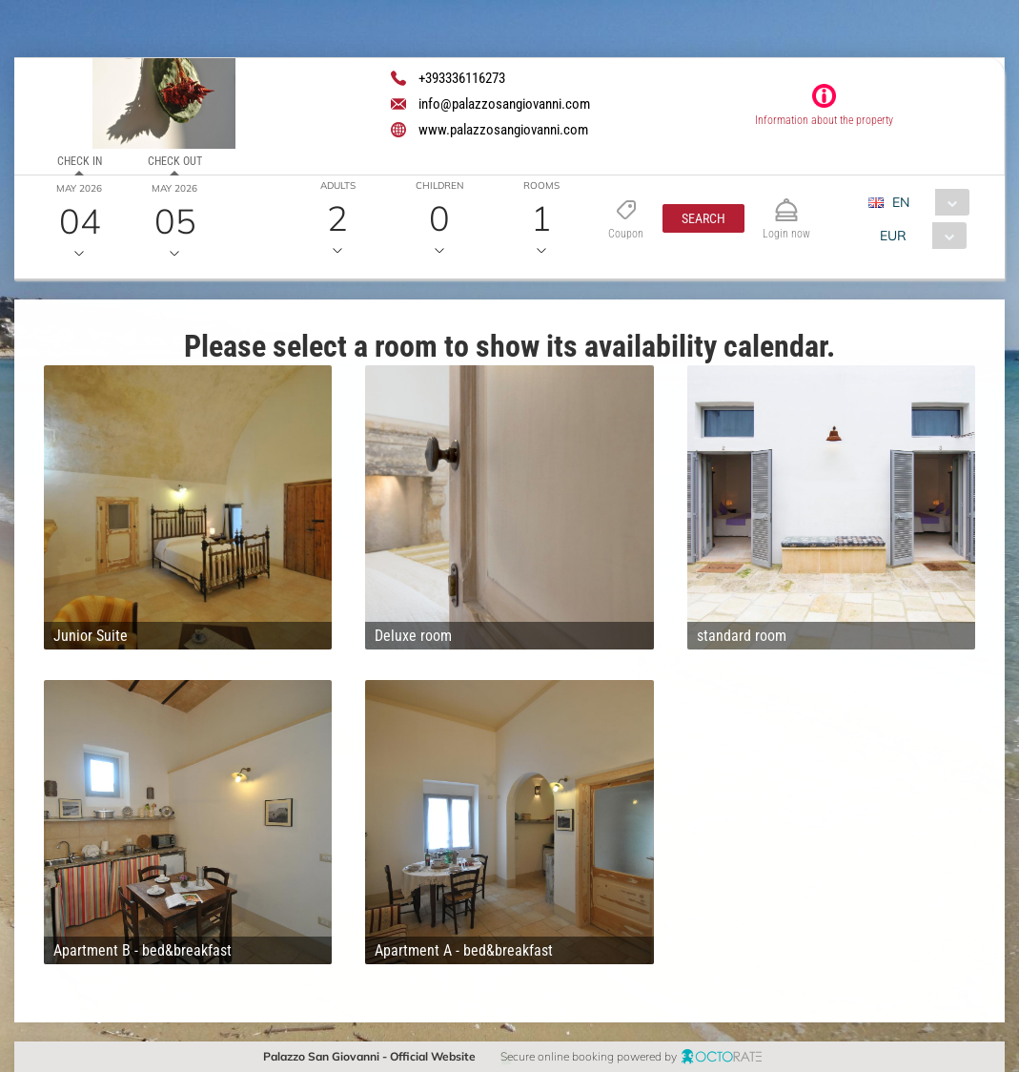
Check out (175, 161)
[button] (703, 218)
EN (900, 202)
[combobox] (926, 202)
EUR (893, 235)
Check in (79, 161)
